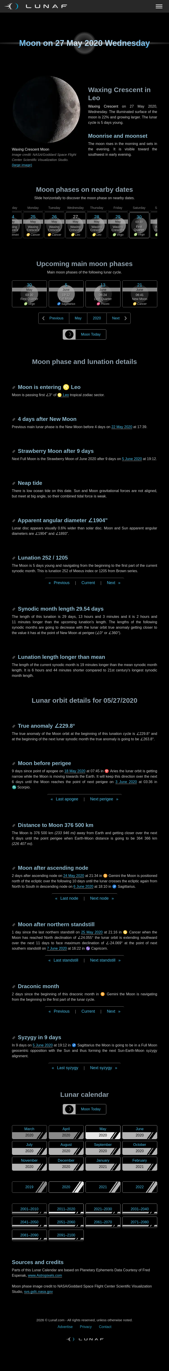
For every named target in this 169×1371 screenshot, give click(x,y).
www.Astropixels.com (45, 1275)
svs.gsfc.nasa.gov (38, 1292)
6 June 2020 (83, 886)
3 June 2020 (126, 782)
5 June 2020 (132, 459)
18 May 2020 (74, 771)
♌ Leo (63, 395)
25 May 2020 (92, 932)
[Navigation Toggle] (84, 6)
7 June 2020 (57, 948)
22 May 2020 (121, 427)
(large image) (22, 165)
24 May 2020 (73, 876)
